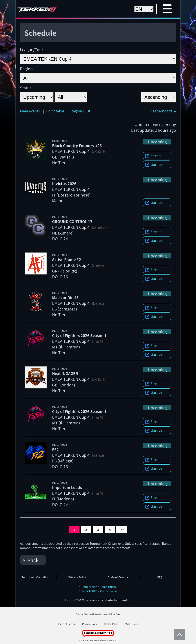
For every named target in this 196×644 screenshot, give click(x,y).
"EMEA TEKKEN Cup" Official (98, 591)
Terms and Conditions (36, 577)
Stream (156, 155)
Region (26, 68)
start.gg (156, 164)
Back (32, 559)
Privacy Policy (77, 577)
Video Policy (131, 624)
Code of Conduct (119, 577)
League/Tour (31, 49)
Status (25, 87)
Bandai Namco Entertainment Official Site (98, 614)
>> (122, 529)
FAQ (160, 577)
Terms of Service (67, 624)
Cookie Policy (111, 624)
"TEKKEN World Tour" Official (98, 587)
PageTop (178, 634)
